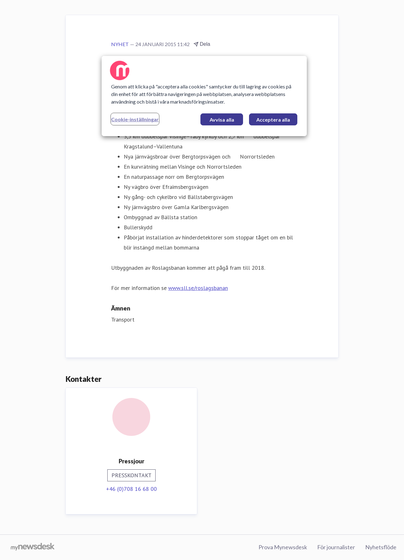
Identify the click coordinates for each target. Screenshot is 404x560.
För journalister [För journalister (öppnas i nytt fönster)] (336, 547)
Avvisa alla (222, 120)
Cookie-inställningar (135, 119)
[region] (204, 96)
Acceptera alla (273, 120)
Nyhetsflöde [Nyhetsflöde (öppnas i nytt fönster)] (380, 547)
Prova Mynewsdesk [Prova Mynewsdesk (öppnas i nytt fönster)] (282, 547)
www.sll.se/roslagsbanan (198, 288)
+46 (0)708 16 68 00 (131, 488)
